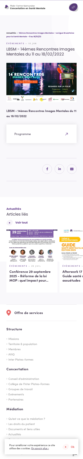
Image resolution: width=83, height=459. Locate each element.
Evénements (16, 394)
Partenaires (15, 399)
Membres (14, 349)
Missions (13, 338)
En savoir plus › (40, 448)
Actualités (14, 434)
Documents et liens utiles (24, 429)
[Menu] (73, 7)
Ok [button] (72, 447)
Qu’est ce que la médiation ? (26, 418)
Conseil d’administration (23, 378)
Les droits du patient (21, 423)
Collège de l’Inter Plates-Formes (28, 383)
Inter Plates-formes (20, 359)
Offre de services (28, 312)
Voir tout (21, 223)
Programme (22, 134)
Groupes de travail (20, 389)
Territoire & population (22, 343)
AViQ (11, 354)
